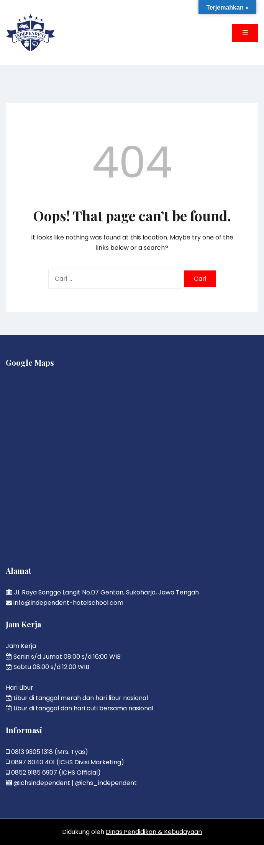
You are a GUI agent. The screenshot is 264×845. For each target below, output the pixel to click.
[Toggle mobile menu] (245, 33)
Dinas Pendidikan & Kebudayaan (154, 831)
